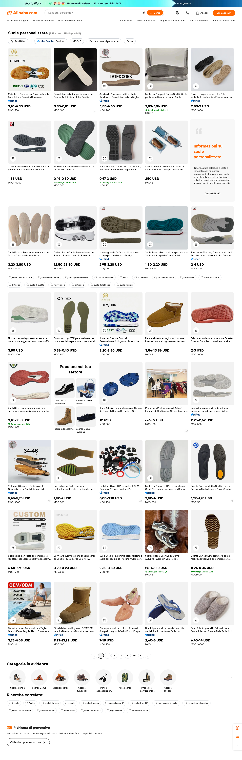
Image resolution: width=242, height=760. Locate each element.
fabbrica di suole (103, 277)
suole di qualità (35, 285)
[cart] (188, 13)
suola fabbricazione (20, 710)
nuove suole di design (166, 703)
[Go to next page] (148, 656)
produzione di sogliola (196, 703)
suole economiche (48, 277)
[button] (144, 13)
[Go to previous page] (94, 656)
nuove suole (58, 285)
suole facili (141, 277)
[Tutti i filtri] (18, 41)
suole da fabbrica (100, 285)
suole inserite (125, 285)
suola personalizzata (76, 277)
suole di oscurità (114, 703)
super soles (187, 277)
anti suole (78, 285)
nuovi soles (68, 710)
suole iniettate (50, 703)
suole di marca (90, 703)
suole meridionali (90, 710)
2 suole (14, 703)
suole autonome (210, 277)
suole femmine (45, 710)
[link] (237, 728)
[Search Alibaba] (93, 13)
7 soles (30, 703)
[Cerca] (155, 12)
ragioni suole (114, 710)
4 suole (70, 703)
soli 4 (124, 277)
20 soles (14, 285)
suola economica (164, 277)
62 (141, 655)
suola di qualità (139, 703)
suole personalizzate (20, 277)
